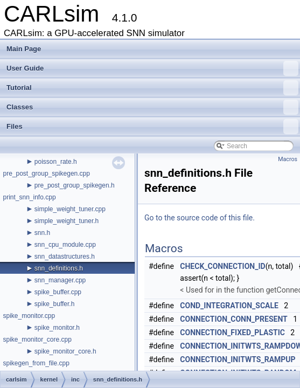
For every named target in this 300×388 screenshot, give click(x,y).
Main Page (23, 49)
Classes (152, 107)
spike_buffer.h (54, 304)
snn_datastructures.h (64, 256)
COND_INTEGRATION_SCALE (229, 305)
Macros (287, 159)
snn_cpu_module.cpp (65, 244)
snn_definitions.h (58, 268)
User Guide (152, 68)
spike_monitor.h (57, 327)
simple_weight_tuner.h (66, 221)
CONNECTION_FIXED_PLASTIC (232, 332)
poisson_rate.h (55, 161)
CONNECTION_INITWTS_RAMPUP (237, 359)
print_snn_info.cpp (29, 197)
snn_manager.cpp (60, 280)
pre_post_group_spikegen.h (74, 185)
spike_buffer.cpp (57, 292)
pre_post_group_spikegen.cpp (46, 173)
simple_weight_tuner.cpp (70, 209)
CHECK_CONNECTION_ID (222, 266)
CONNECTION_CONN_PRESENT (233, 319)
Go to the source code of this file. (199, 217)
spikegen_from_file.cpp (36, 363)
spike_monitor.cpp (29, 316)
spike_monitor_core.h (65, 351)
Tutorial (152, 87)
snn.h (42, 233)
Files (152, 126)
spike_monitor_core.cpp (37, 339)
